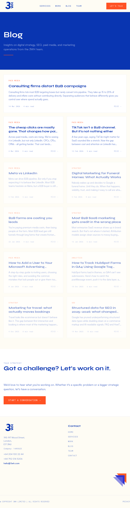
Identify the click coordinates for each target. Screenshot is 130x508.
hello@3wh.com (11, 463)
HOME (70, 432)
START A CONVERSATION (25, 400)
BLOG (68, 6)
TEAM (79, 6)
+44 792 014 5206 (13, 458)
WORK (58, 6)
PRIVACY (126, 501)
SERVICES (45, 6)
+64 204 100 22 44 (14, 454)
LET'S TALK (116, 6)
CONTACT (72, 455)
